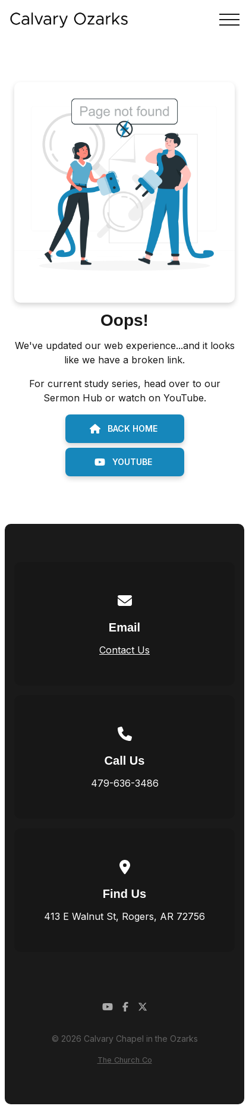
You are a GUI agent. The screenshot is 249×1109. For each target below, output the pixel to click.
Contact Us (124, 650)
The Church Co (124, 1059)
